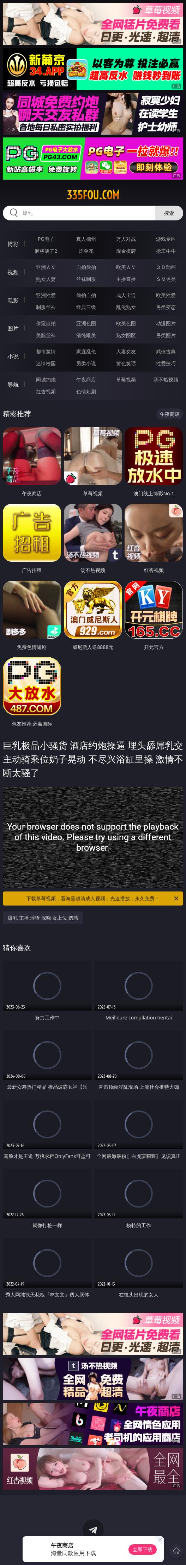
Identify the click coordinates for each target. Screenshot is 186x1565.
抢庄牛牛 (166, 250)
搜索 (169, 213)
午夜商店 (86, 379)
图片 (13, 328)
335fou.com (93, 195)
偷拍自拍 (86, 295)
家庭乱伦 (86, 351)
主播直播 (126, 279)
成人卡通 (126, 295)
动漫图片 (166, 323)
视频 (13, 272)
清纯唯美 (86, 335)
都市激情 (46, 351)
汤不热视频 (166, 379)
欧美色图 (126, 323)
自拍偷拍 (86, 267)
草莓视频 (126, 379)
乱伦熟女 (126, 307)
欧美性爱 (166, 295)
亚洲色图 (86, 323)
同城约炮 (46, 379)
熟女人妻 (46, 279)
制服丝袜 (46, 307)
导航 (13, 384)
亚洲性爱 (46, 295)
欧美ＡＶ (126, 267)
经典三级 (86, 307)
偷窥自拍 (46, 323)
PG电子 (46, 239)
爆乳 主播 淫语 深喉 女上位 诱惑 (43, 917)
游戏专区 (166, 239)
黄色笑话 (126, 363)
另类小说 (86, 363)
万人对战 (126, 239)
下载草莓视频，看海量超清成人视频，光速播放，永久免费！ (103, 898)
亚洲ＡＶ (46, 267)
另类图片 (166, 335)
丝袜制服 (86, 279)
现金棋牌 (126, 250)
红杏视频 (46, 391)
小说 (13, 356)
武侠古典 (166, 351)
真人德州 (86, 239)
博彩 (13, 244)
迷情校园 (46, 363)
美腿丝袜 (46, 335)
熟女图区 (126, 335)
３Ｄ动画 (166, 267)
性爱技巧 (166, 363)
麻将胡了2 (46, 250)
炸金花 (86, 250)
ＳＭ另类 (166, 279)
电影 (13, 300)
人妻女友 (126, 351)
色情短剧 (86, 391)
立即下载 (142, 1549)
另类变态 (166, 307)
